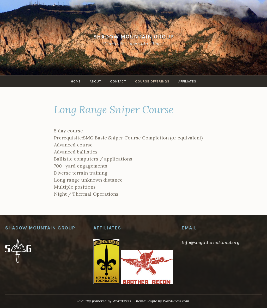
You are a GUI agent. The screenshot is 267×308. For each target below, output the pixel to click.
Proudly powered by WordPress (104, 301)
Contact (118, 81)
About (95, 81)
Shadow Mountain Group (133, 36)
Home (76, 81)
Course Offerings (152, 81)
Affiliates (187, 81)
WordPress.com (176, 301)
